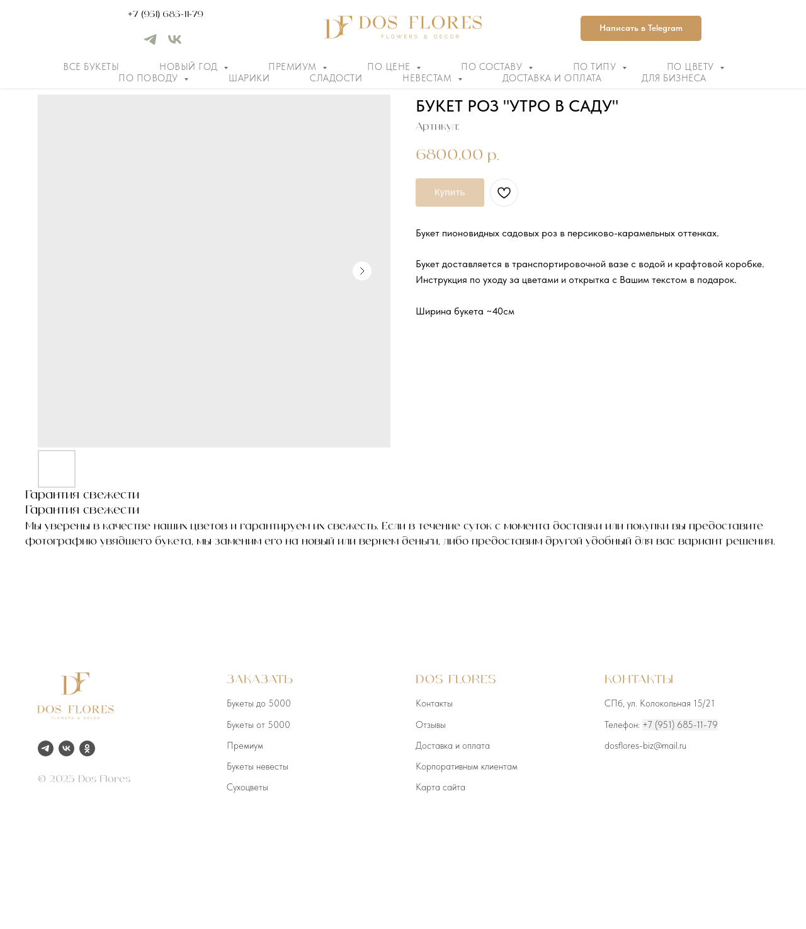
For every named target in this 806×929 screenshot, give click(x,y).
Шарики (249, 78)
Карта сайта (440, 787)
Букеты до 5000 (259, 703)
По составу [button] (493, 66)
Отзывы (431, 724)
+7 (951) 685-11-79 (165, 14)
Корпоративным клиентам (467, 766)
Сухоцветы (247, 787)
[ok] (87, 748)
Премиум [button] (293, 66)
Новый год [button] (189, 66)
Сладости (336, 78)
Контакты (434, 703)
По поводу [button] (149, 78)
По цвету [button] (692, 66)
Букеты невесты (257, 766)
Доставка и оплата (552, 78)
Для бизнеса (674, 78)
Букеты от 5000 (258, 724)
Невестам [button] (428, 78)
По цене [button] (390, 66)
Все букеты (91, 66)
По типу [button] (596, 66)
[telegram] (150, 43)
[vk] (175, 43)
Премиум (245, 745)
